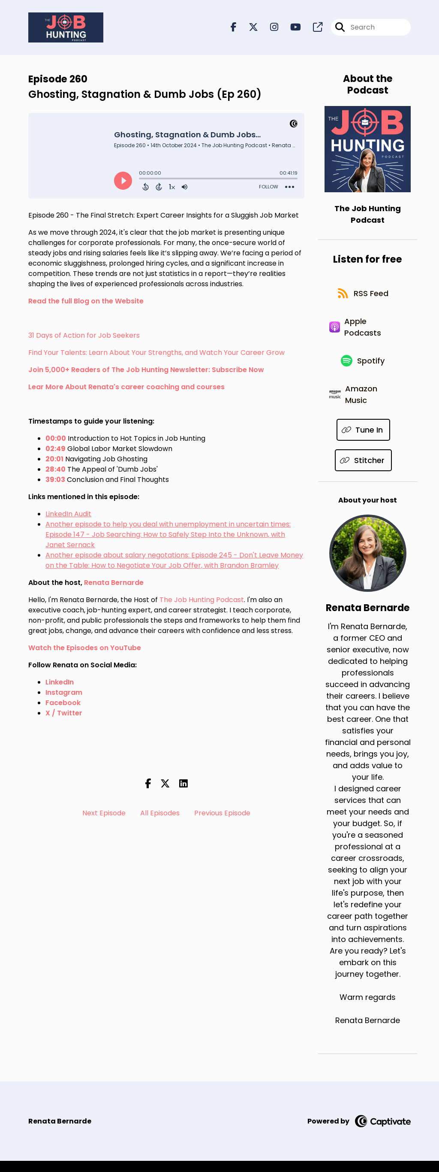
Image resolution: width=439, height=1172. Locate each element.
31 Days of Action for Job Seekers (84, 336)
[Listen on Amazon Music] (363, 404)
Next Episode (104, 814)
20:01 (54, 460)
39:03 (55, 480)
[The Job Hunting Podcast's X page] (248, 28)
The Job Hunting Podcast (201, 601)
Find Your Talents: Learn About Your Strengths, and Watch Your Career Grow (156, 353)
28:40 (55, 470)
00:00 (55, 439)
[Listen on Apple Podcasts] (363, 332)
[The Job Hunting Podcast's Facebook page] (234, 28)
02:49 (55, 449)
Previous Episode (222, 814)
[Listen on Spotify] (363, 368)
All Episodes (160, 814)
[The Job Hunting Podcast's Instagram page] (269, 28)
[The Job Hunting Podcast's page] (312, 28)
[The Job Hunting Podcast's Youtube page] (290, 28)
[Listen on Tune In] (364, 441)
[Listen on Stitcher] (363, 471)
